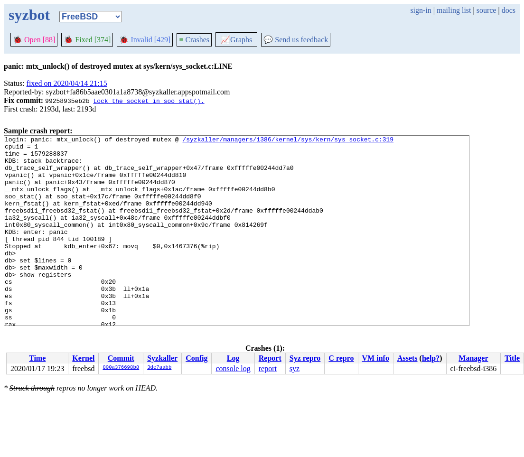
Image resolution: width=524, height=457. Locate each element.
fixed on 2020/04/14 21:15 (67, 83)
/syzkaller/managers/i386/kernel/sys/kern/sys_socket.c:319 (287, 140)
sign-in (420, 10)
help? (431, 358)
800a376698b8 (121, 367)
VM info (375, 358)
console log (232, 368)
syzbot (29, 14)
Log (233, 358)
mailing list (454, 10)
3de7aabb (159, 367)
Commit (121, 358)
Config (196, 358)
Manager (473, 358)
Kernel (83, 358)
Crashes (194, 40)
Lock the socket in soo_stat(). (148, 100)
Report (270, 358)
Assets (407, 358)
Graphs (236, 40)
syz (294, 368)
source (486, 10)
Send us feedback (295, 40)
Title (512, 358)
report (268, 368)
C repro (341, 358)
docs (508, 10)
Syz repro (305, 358)
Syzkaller (162, 358)
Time (37, 358)
